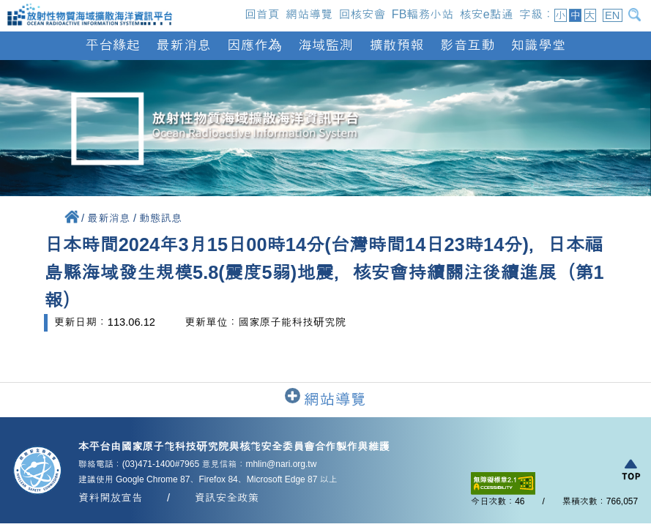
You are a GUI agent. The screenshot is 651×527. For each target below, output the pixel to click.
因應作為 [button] (254, 45)
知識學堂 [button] (538, 45)
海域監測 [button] (325, 45)
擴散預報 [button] (396, 45)
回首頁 (262, 14)
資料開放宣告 (110, 498)
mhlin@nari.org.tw (280, 464)
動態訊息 (160, 219)
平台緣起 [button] (113, 45)
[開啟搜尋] (636, 14)
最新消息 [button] (183, 45)
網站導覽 (309, 14)
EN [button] (612, 15)
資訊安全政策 (226, 498)
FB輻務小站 (422, 14)
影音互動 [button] (467, 45)
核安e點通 (486, 14)
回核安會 (362, 14)
